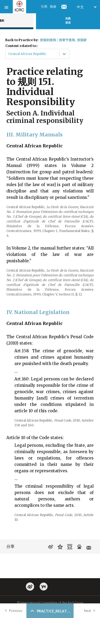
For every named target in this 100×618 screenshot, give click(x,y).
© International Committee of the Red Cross (50, 602)
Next (90, 610)
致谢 (53, 6)
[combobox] (8, 54)
